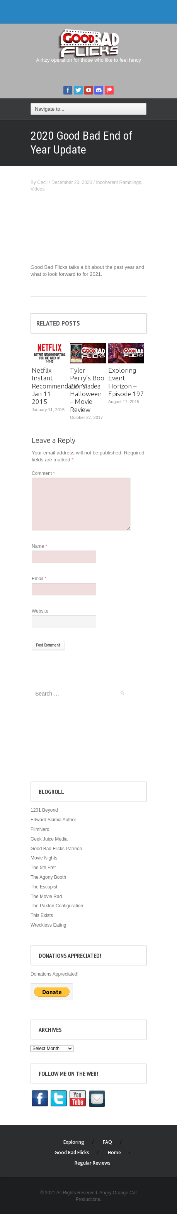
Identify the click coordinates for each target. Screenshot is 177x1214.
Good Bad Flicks (71, 1152)
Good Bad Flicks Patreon (56, 848)
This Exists (42, 915)
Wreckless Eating (48, 925)
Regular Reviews (93, 1163)
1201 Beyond (44, 810)
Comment (43, 473)
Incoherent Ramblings (118, 182)
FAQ (107, 1142)
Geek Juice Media (49, 839)
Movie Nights (44, 858)
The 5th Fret (43, 867)
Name (39, 546)
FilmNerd (40, 829)
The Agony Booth (48, 877)
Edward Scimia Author (53, 819)
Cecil (42, 182)
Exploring (73, 1142)
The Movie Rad (46, 896)
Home (114, 1152)
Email (39, 578)
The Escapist (44, 887)
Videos (37, 189)
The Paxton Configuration (57, 905)
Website (40, 611)
